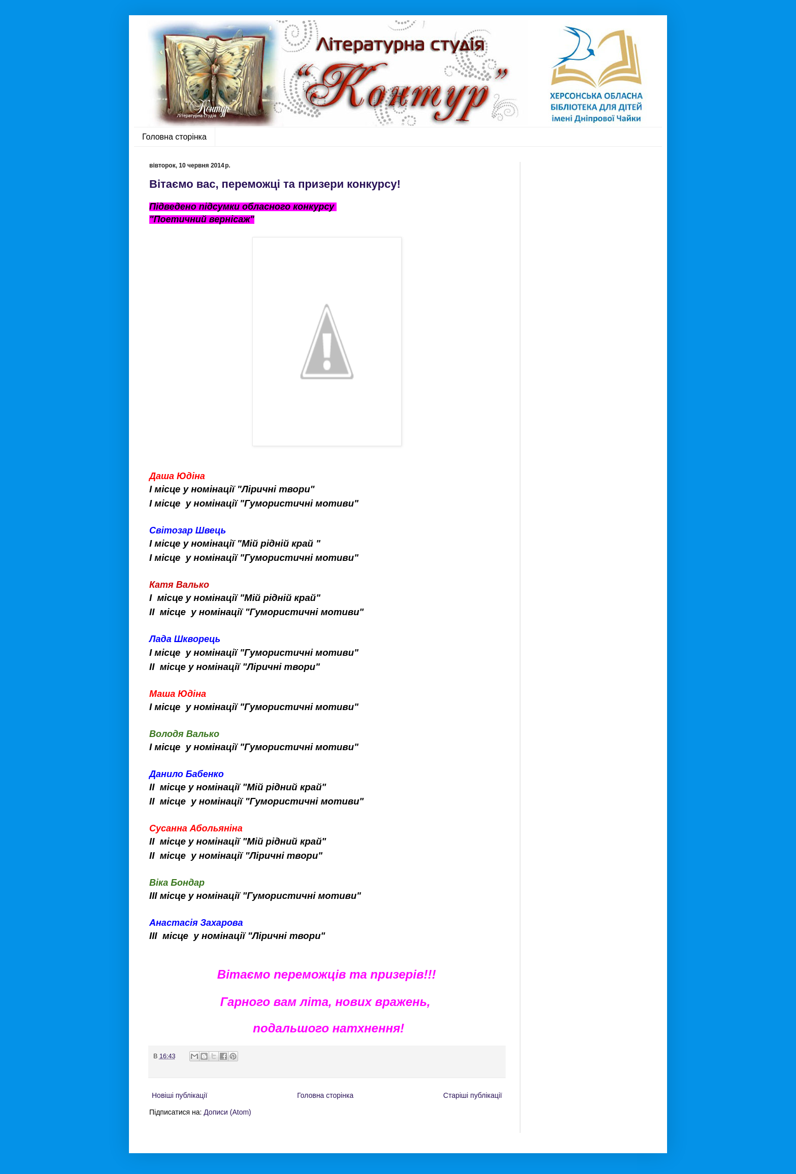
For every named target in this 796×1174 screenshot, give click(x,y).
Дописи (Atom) (227, 1112)
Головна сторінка (174, 136)
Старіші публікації (472, 1095)
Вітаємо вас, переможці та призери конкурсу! (275, 184)
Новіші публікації (179, 1095)
